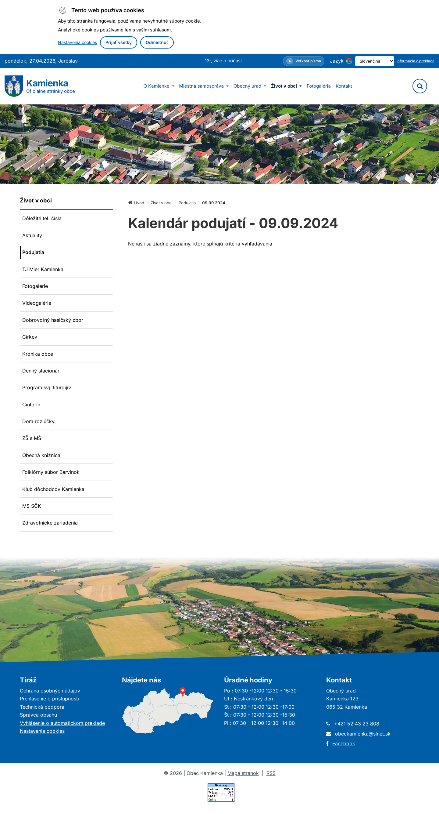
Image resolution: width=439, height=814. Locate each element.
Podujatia (33, 252)
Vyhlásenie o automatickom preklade (62, 723)
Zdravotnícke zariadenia (50, 523)
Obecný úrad (250, 86)
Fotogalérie (35, 286)
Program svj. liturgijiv (46, 387)
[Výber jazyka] (369, 61)
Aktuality (32, 235)
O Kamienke (158, 86)
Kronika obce (37, 354)
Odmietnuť (157, 42)
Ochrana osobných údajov (50, 691)
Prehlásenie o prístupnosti (49, 699)
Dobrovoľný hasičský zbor (52, 320)
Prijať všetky (118, 42)
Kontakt (344, 86)
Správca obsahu (38, 715)
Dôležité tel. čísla (42, 218)
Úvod (136, 202)
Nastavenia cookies (77, 42)
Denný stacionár (40, 371)
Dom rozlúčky (38, 421)
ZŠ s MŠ (31, 438)
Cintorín (31, 405)
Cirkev (29, 337)
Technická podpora (42, 707)
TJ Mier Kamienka (42, 269)
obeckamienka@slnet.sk (363, 734)
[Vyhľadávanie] (419, 86)
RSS (271, 773)
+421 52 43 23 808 (356, 724)
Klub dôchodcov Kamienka (53, 489)
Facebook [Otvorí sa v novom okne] (343, 743)
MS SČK (31, 506)
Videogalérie (36, 303)
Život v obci (286, 86)
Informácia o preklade (415, 61)
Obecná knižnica (41, 455)
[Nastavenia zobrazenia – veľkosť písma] (293, 61)
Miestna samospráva (204, 86)
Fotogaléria (319, 86)
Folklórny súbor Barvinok (51, 472)
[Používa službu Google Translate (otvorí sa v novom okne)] (338, 61)
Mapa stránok (243, 773)
